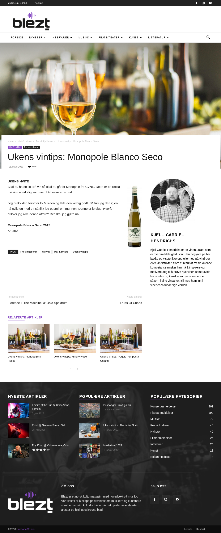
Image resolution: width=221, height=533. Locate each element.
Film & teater (110, 37)
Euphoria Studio (25, 529)
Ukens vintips (80, 251)
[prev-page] (70, 369)
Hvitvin (46, 251)
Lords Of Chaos (131, 303)
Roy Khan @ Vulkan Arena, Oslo (50, 445)
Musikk (85, 37)
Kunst (135, 37)
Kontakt (39, 3)
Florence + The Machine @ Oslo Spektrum (38, 303)
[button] (208, 38)
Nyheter (37, 37)
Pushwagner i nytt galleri (117, 405)
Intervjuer (62, 37)
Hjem (11, 141)
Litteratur (158, 37)
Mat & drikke (25, 141)
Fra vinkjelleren (43, 141)
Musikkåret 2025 (112, 445)
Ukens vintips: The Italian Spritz (121, 425)
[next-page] (77, 369)
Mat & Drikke (61, 251)
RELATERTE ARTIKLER (25, 317)
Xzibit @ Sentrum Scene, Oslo (49, 425)
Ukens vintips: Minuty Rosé (70, 356)
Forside (17, 37)
